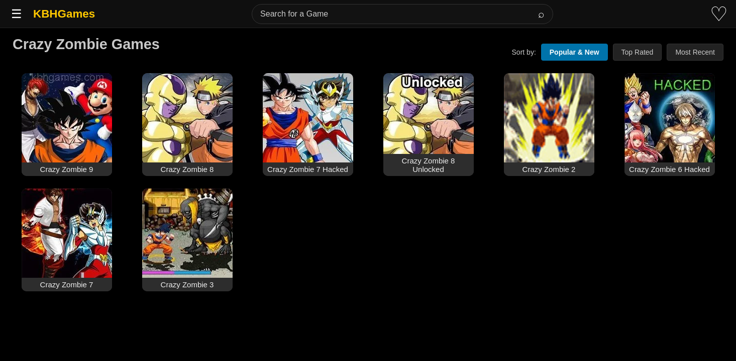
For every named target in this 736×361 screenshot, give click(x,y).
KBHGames (64, 14)
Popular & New (574, 52)
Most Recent (695, 52)
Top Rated (637, 52)
